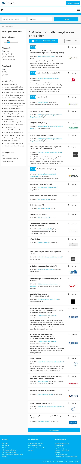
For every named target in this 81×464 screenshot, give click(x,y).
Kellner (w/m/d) (35, 358)
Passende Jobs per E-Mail (43, 41)
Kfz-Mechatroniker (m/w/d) (39, 111)
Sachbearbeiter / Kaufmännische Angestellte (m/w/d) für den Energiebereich (45, 148)
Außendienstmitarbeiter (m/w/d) (48, 73)
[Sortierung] (70, 40)
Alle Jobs (5, 443)
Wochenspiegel (59, 446)
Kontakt (30, 450)
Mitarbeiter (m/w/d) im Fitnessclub (42, 391)
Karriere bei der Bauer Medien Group (66, 456)
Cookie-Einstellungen (71, 462)
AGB (43, 462)
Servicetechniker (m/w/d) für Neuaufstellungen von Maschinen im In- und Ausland (46, 377)
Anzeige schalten (73, 3)
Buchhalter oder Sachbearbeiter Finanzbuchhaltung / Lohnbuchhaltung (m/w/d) (47, 52)
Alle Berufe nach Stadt (9, 450)
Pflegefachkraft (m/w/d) (38, 123)
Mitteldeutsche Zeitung (62, 443)
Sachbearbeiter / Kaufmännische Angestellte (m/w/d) (45, 252)
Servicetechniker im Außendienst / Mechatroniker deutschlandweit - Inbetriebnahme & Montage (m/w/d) (43, 336)
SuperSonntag (59, 448)
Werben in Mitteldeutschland (37, 448)
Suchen (66, 19)
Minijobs (4, 456)
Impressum (59, 462)
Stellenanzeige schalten (35, 443)
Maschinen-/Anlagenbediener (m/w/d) (43, 195)
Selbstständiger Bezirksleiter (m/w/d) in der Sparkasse (45, 279)
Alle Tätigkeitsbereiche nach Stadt (12, 454)
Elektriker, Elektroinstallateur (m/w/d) (43, 266)
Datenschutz (50, 462)
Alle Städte (5, 446)
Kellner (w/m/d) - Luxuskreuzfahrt (42, 403)
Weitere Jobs (54, 430)
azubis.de (58, 452)
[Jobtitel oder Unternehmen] (14, 19)
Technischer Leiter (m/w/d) (46, 169)
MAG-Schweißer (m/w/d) (38, 214)
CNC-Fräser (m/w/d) (37, 205)
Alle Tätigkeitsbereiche (9, 452)
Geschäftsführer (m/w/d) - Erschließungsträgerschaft (39, 295)
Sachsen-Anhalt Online (62, 450)
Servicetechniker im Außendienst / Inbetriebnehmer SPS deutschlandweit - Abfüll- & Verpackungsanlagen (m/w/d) (46, 310)
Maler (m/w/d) (42, 97)
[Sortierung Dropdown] (77, 40)
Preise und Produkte (34, 446)
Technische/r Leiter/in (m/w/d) (41, 184)
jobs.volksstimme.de (61, 454)
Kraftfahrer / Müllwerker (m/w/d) (41, 135)
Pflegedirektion (35, 239)
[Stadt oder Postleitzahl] (40, 19)
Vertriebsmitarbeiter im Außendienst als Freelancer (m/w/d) (44, 224)
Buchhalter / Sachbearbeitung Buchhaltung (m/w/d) (45, 417)
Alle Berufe (5, 448)
